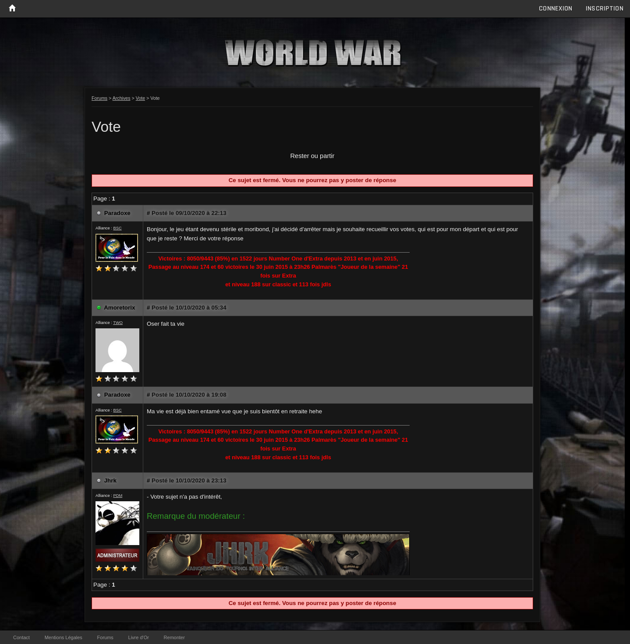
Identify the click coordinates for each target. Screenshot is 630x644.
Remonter (174, 637)
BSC (117, 228)
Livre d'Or (138, 637)
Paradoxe (117, 213)
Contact (21, 637)
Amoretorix (119, 307)
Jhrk (110, 480)
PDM (117, 495)
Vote (140, 98)
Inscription (604, 8)
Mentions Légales (63, 637)
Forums (99, 98)
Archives (122, 98)
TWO (118, 322)
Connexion (556, 8)
